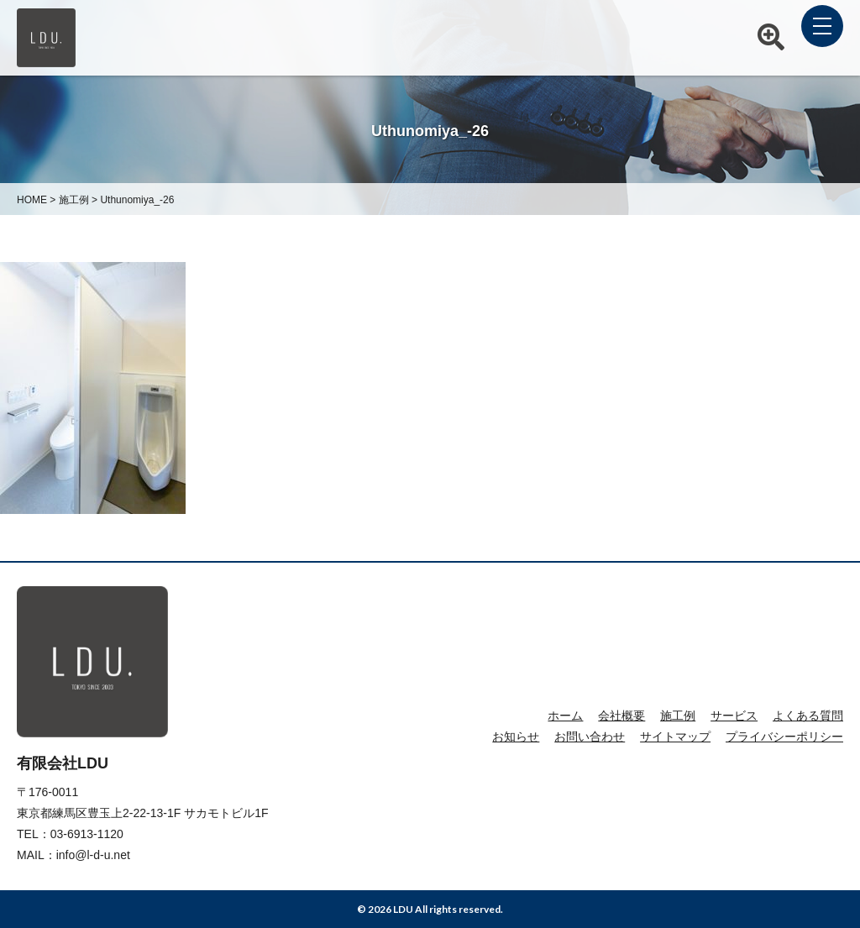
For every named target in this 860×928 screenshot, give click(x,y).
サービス (734, 715)
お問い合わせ (589, 736)
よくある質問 (808, 715)
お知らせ (515, 736)
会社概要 (621, 715)
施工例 (677, 715)
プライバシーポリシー (784, 736)
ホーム (565, 715)
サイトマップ (675, 736)
